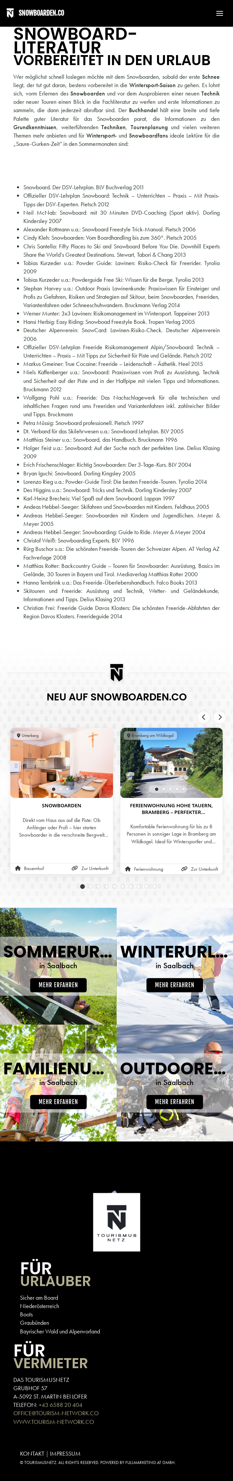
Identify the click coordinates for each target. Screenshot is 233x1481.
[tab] (53, 789)
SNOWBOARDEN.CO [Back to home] (41, 13)
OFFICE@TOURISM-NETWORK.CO (56, 1413)
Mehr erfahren (58, 985)
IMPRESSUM (65, 1453)
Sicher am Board (39, 1297)
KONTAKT (32, 1453)
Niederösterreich (39, 1306)
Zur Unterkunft (90, 868)
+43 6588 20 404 (60, 1405)
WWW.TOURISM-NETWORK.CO (53, 1422)
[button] (216, 13)
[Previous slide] (203, 717)
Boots (26, 1314)
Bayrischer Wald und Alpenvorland (60, 1331)
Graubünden (34, 1322)
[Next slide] (219, 717)
